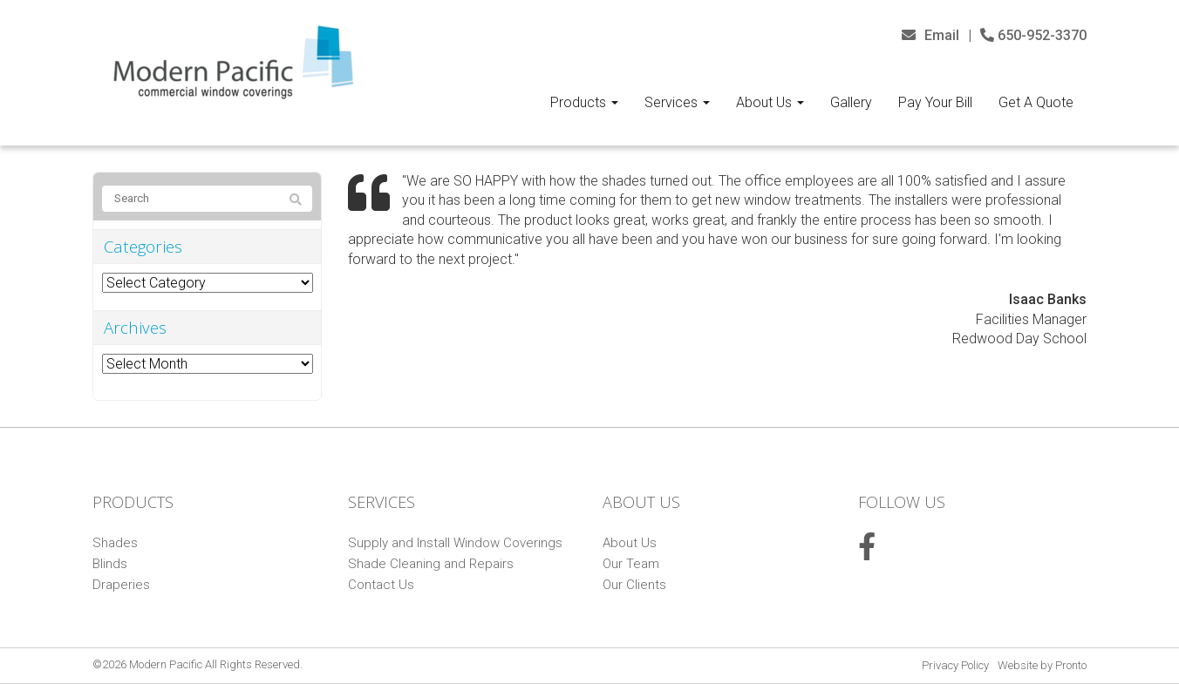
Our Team (631, 564)
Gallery (851, 102)
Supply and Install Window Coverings (455, 543)
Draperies (121, 585)
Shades (115, 543)
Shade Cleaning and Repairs (431, 564)
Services (677, 102)
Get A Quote (1035, 102)
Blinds (109, 564)
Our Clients (634, 585)
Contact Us (381, 585)
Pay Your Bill (935, 102)
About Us (770, 102)
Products (584, 102)
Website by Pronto (1042, 665)
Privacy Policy (955, 665)
